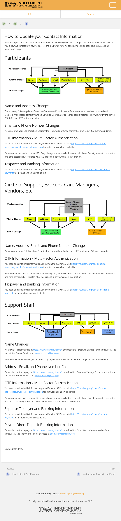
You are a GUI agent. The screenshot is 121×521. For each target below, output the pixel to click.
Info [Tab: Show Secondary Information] (30, 14)
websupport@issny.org (72, 493)
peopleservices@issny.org (46, 353)
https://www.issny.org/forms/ (47, 349)
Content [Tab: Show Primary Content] (91, 14)
